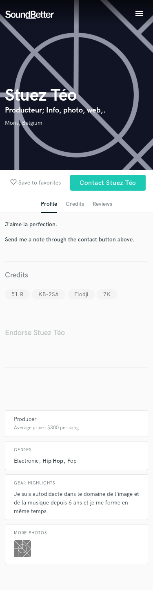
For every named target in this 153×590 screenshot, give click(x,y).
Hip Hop (52, 460)
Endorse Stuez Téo (35, 333)
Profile (49, 203)
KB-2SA (48, 294)
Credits (75, 203)
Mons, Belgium (23, 122)
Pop (72, 460)
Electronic (26, 460)
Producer (25, 419)
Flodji (81, 294)
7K (107, 294)
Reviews (102, 203)
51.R (17, 294)
